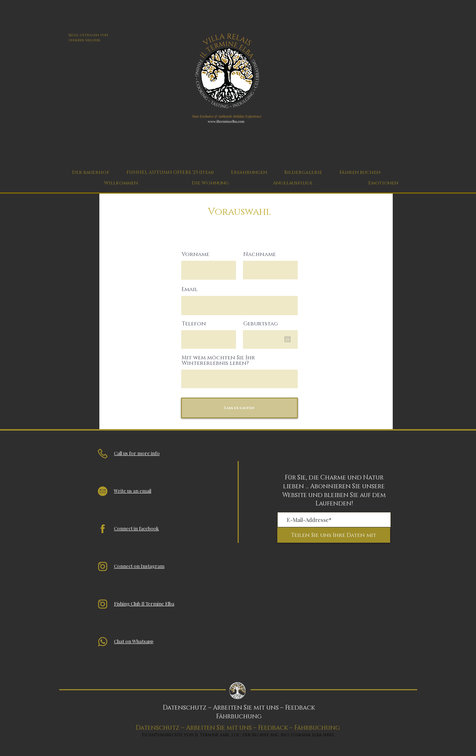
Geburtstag (260, 324)
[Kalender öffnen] (287, 339)
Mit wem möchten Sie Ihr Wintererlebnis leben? (218, 360)
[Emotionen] (383, 183)
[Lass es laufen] (239, 408)
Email (190, 289)
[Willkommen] (121, 183)
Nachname (259, 254)
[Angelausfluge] (293, 183)
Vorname (195, 254)
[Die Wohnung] (210, 183)
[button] (249, 172)
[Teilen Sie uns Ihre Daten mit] (333, 535)
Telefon (194, 324)
